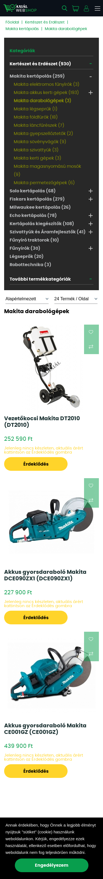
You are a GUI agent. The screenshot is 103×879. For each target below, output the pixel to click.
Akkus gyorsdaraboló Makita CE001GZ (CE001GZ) (45, 729)
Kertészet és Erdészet (45, 22)
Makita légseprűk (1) (35, 109)
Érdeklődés (36, 464)
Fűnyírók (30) (25, 248)
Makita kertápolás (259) (37, 76)
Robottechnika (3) (30, 265)
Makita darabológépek (66, 29)
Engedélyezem (51, 865)
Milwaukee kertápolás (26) (40, 207)
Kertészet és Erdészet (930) (40, 64)
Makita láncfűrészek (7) (39, 125)
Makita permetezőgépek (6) (44, 183)
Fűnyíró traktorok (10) (34, 240)
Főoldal (12, 22)
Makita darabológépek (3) (42, 101)
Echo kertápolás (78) (33, 215)
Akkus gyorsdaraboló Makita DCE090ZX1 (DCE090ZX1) (45, 575)
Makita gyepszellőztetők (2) (43, 133)
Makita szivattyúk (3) (36, 150)
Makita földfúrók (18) (36, 117)
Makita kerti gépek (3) (37, 158)
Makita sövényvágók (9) (40, 142)
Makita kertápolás (22, 29)
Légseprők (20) (27, 256)
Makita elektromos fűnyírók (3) (46, 84)
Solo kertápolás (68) (33, 191)
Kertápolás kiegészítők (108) (42, 224)
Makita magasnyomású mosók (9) (47, 170)
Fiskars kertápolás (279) (37, 199)
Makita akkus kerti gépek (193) (46, 92)
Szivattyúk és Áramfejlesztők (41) (48, 232)
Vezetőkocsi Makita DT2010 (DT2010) (42, 422)
